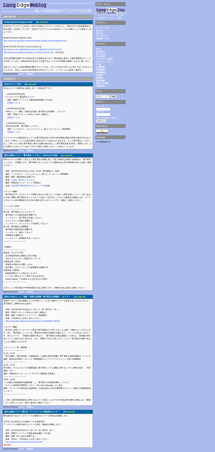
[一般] (98, 64)
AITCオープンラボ (36, 186)
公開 (122, 15)
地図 (119, 18)
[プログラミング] (103, 62)
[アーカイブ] (101, 36)
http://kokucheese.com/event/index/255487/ (24, 442)
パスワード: (100, 112)
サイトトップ (103, 15)
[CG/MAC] (100, 52)
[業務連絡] (29, 150)
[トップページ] (102, 28)
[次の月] (99, 33)
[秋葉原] (99, 78)
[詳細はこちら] (13, 103)
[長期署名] (29, 74)
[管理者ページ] (102, 39)
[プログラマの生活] (104, 59)
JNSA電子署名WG (19, 186)
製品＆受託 (114, 15)
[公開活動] (29, 292)
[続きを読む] (7, 445)
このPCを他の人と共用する (108, 118)
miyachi (43, 22)
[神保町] (99, 75)
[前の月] (99, 30)
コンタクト (112, 18)
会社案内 (101, 18)
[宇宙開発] (100, 70)
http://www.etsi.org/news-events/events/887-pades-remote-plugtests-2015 (35, 41)
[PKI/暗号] (100, 56)
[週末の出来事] (102, 83)
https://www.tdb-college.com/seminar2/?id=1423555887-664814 (32, 321)
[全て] (98, 49)
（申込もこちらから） (23, 180)
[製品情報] (100, 80)
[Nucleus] (100, 54)
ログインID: (100, 106)
